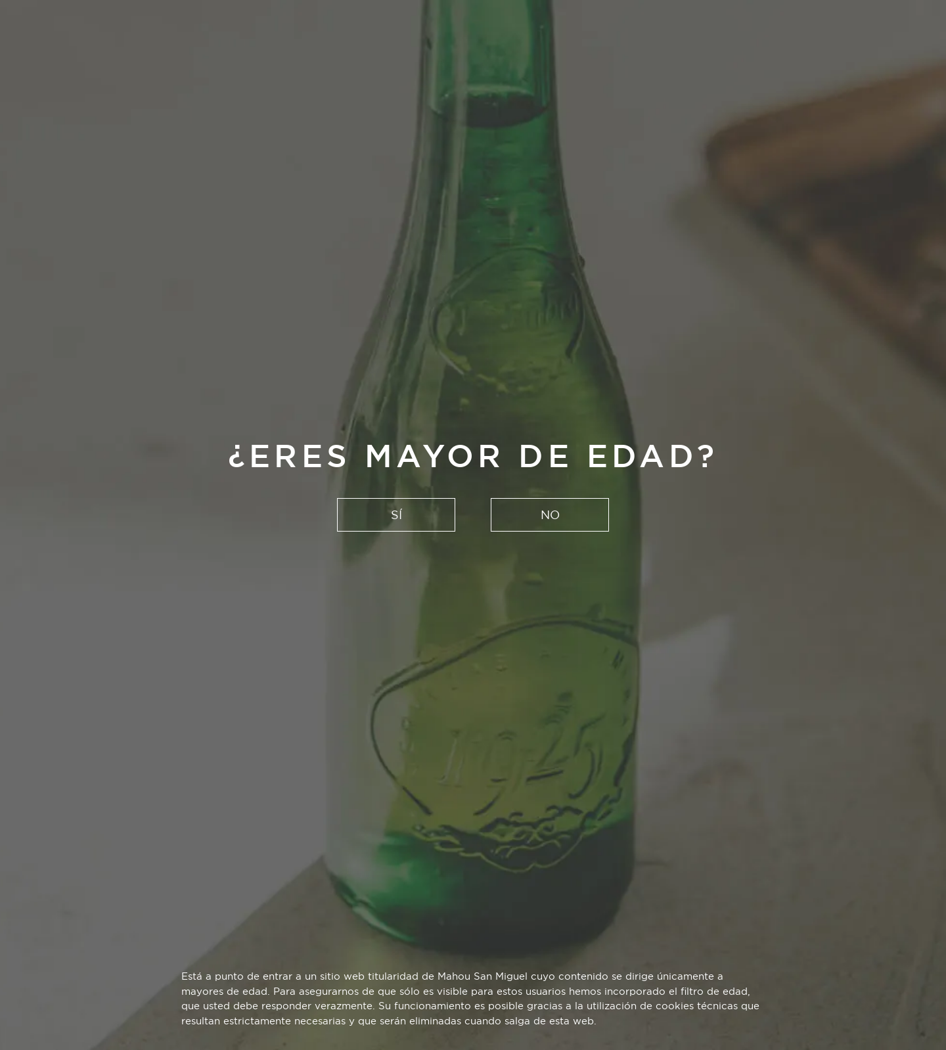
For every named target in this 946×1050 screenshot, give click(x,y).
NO (550, 514)
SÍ (396, 514)
